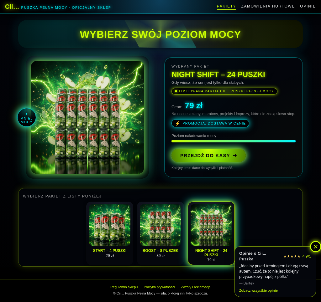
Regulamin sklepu (124, 287)
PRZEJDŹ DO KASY (208, 155)
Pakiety (226, 6)
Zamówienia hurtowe (268, 6)
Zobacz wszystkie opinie (258, 290)
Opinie (308, 6)
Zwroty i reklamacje (196, 287)
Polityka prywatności (159, 287)
